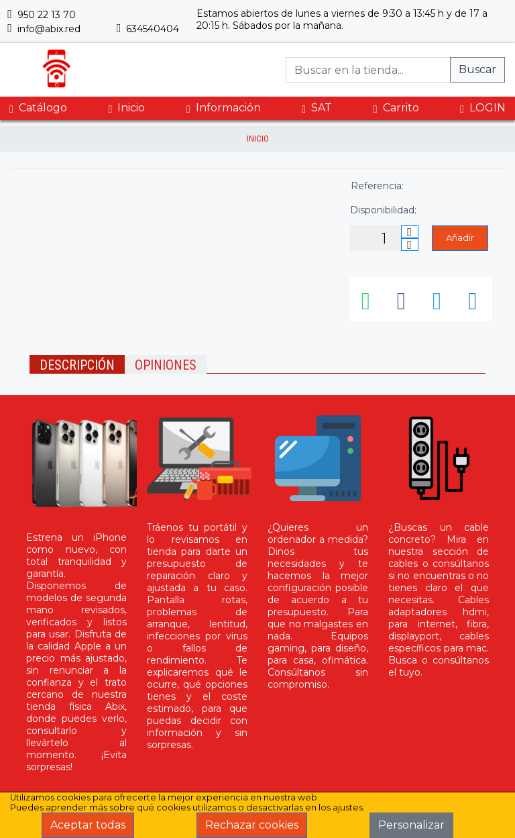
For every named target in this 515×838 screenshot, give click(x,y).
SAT (317, 108)
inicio (258, 139)
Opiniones (165, 365)
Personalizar (411, 825)
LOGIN (483, 108)
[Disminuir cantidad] (409, 244)
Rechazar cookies (251, 825)
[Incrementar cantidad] (409, 231)
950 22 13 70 (41, 15)
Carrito (396, 108)
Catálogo (38, 108)
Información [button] (223, 107)
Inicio (126, 108)
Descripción (77, 365)
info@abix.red (43, 29)
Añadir (460, 237)
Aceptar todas (87, 825)
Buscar (477, 69)
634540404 (148, 29)
